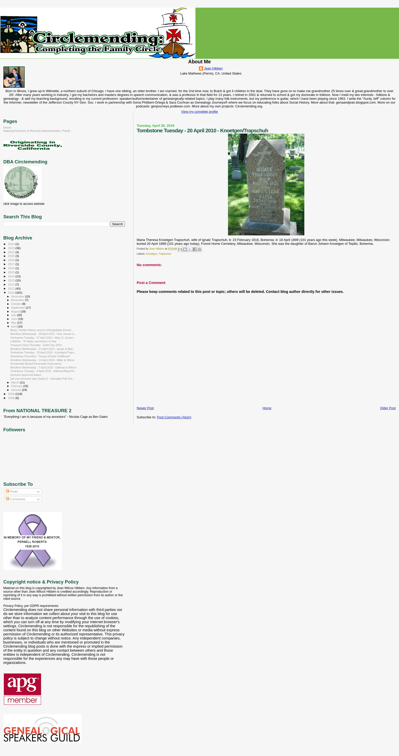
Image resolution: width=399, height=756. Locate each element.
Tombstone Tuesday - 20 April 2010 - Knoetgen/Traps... (43, 352)
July (14, 315)
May (14, 322)
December (18, 296)
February (17, 386)
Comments (15, 499)
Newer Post (145, 408)
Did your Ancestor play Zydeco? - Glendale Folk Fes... (42, 378)
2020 (11, 256)
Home (267, 408)
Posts (12, 491)
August (16, 311)
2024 (11, 244)
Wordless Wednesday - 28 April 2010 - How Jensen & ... (43, 333)
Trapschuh (165, 253)
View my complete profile (199, 111)
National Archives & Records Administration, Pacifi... (37, 130)
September (18, 307)
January (16, 389)
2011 (11, 288)
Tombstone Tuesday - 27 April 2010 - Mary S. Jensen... (43, 337)
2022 (11, 252)
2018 (11, 260)
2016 (11, 268)
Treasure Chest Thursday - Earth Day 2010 (36, 345)
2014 (11, 276)
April (14, 326)
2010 (11, 292)
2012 (11, 284)
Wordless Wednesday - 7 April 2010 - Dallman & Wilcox (43, 367)
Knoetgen (152, 253)
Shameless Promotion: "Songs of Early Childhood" (40, 356)
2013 (11, 280)
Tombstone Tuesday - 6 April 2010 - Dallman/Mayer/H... (43, 371)
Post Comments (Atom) (174, 417)
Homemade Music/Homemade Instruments (35, 363)
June (14, 318)
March (15, 382)
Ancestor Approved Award (25, 374)
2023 (11, 248)
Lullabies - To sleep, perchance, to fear (33, 341)
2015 (11, 272)
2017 (11, 264)
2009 (11, 393)
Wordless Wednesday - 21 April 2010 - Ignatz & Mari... (42, 348)
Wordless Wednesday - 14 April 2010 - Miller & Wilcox (42, 360)
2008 (11, 398)
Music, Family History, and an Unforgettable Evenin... (42, 330)
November (18, 300)
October (16, 303)
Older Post (388, 408)
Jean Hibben (213, 68)
